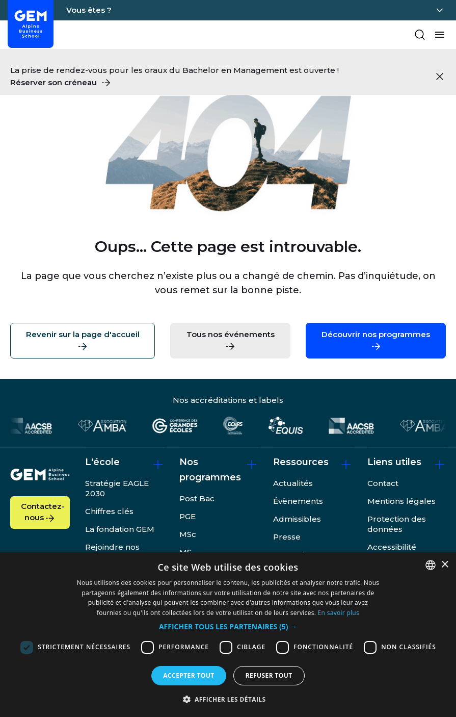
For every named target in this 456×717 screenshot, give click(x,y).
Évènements (298, 501)
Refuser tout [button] (269, 675)
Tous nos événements (230, 340)
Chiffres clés (109, 511)
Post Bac (196, 498)
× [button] (444, 565)
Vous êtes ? (89, 10)
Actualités (293, 483)
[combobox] (430, 565)
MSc (187, 534)
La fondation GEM (119, 529)
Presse (287, 537)
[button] (228, 627)
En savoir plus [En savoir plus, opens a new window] (338, 612)
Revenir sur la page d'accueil (83, 340)
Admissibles (297, 519)
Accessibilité (391, 547)
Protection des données (396, 524)
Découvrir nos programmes (375, 340)
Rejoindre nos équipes (112, 552)
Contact (382, 483)
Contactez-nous (43, 512)
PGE (187, 516)
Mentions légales (401, 501)
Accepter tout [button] (188, 675)
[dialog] (228, 634)
